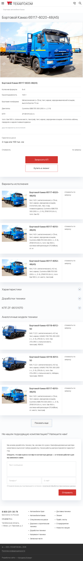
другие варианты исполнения (13, 128)
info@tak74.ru (7, 519)
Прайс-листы (61, 520)
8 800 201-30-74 (74, 3)
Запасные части (36, 539)
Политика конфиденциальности (13, 551)
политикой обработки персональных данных (59, 486)
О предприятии (62, 524)
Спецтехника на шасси (39, 520)
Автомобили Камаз (37, 515)
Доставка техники (63, 511)
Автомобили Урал (37, 511)
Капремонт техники (38, 534)
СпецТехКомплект (20, 4)
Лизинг (59, 515)
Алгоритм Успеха (24, 558)
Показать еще (41, 423)
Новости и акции (63, 528)
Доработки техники (38, 530)
